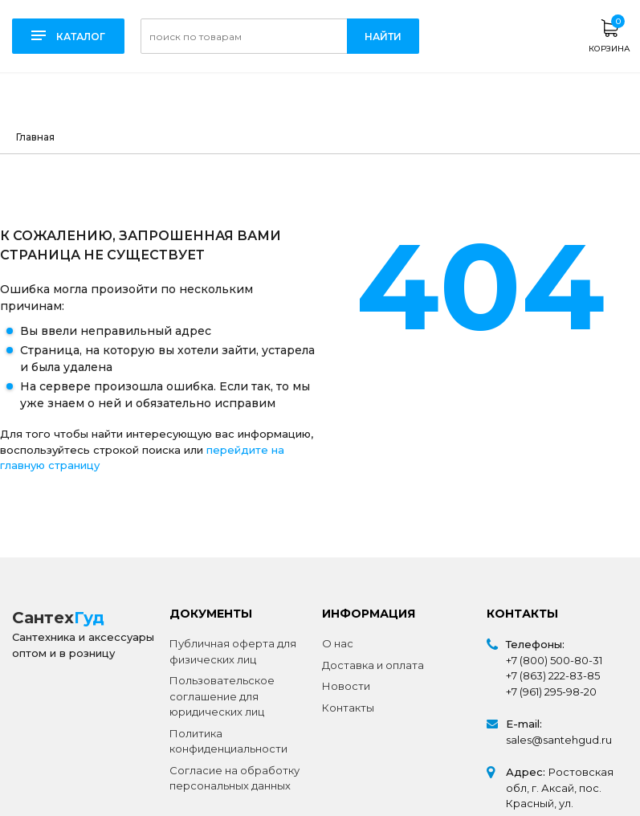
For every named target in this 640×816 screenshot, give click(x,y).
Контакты (348, 707)
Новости (346, 685)
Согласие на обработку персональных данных (234, 778)
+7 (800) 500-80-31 (554, 660)
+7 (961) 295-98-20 (551, 691)
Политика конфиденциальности (228, 741)
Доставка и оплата (373, 665)
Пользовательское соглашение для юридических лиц (222, 696)
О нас (337, 643)
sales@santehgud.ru (559, 739)
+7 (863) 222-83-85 (553, 675)
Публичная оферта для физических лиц (232, 651)
